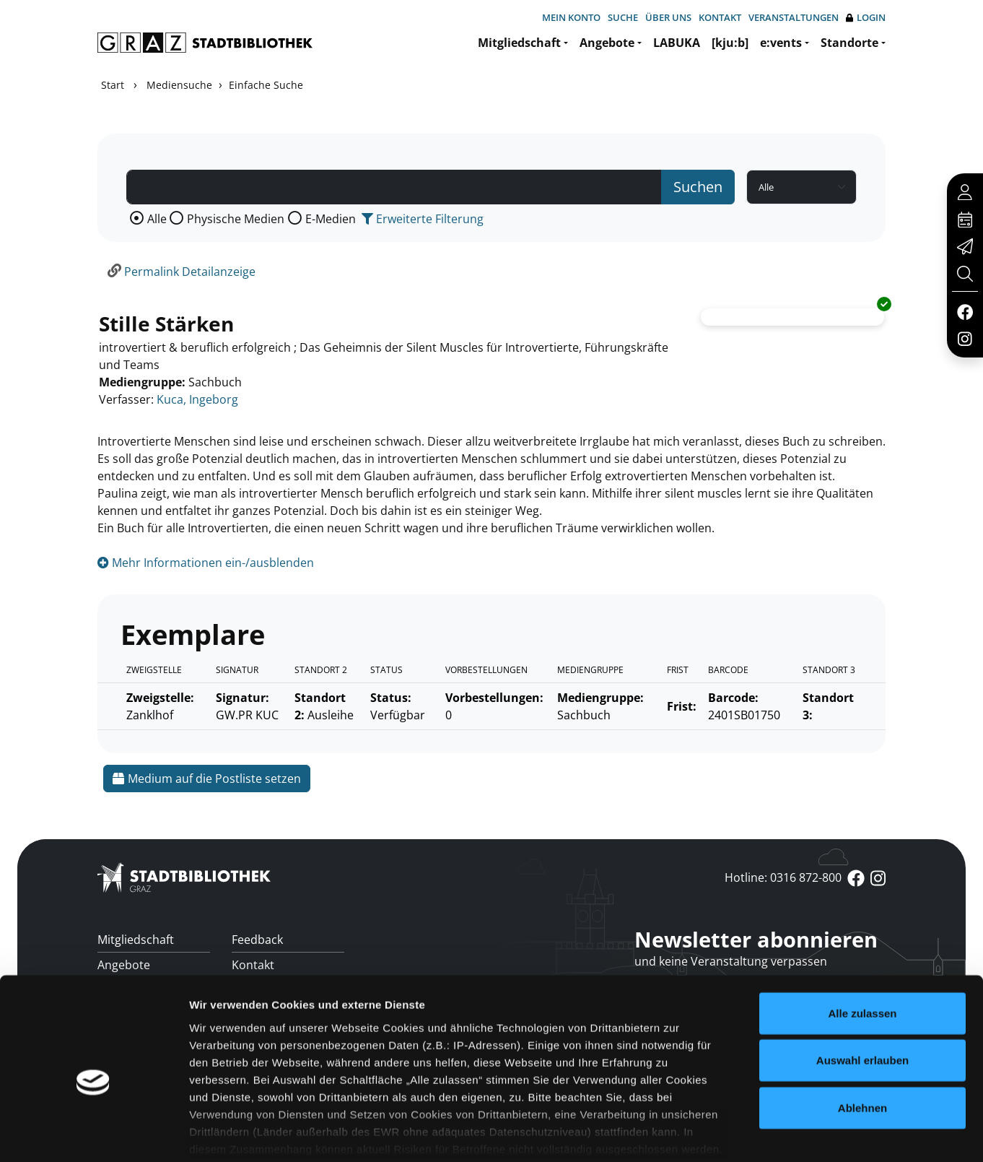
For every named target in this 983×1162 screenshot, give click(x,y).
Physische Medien (235, 219)
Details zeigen (767, 1133)
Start (112, 85)
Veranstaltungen (793, 17)
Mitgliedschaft (519, 43)
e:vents (781, 43)
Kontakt (720, 17)
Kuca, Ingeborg (197, 399)
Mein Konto (571, 17)
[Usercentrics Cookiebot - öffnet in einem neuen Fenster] (93, 1134)
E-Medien (330, 219)
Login (866, 18)
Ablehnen (862, 1036)
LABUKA (676, 43)
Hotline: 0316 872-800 (783, 877)
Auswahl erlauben (862, 988)
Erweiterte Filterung (423, 219)
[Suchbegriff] (394, 187)
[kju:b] (730, 43)
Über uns (668, 17)
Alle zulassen (862, 941)
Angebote (607, 43)
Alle (157, 219)
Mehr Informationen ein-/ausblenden (205, 563)
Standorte (849, 43)
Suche (623, 17)
